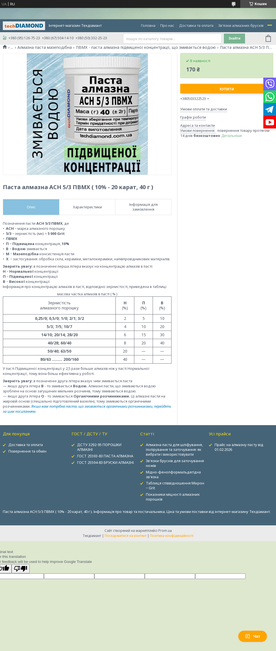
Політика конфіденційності (171, 535)
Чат (252, 636)
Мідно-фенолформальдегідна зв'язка (173, 474)
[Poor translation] (21, 568)
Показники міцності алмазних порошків (173, 497)
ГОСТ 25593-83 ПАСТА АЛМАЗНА (105, 455)
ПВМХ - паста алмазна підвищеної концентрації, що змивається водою (146, 47)
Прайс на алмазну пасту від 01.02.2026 (239, 447)
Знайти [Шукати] (234, 38)
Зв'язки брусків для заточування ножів (175, 463)
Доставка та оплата (196, 25)
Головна (148, 25)
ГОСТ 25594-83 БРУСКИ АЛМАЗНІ (105, 462)
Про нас (167, 25)
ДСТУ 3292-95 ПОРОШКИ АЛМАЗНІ (99, 447)
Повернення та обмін (27, 451)
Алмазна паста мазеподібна (44, 47)
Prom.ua (165, 530)
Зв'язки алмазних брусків (241, 25)
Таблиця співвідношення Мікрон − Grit (175, 485)
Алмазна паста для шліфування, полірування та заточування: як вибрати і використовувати (174, 449)
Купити (227, 89)
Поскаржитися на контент (125, 535)
